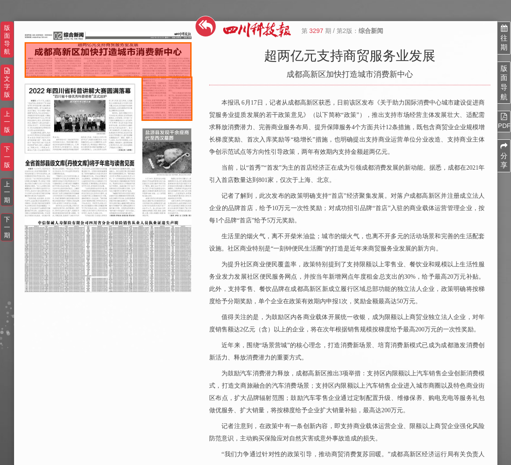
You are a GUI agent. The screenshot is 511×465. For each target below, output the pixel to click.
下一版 (7, 156)
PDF (504, 121)
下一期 (7, 227)
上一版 (7, 121)
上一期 (7, 192)
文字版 (7, 83)
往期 (503, 38)
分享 (503, 155)
